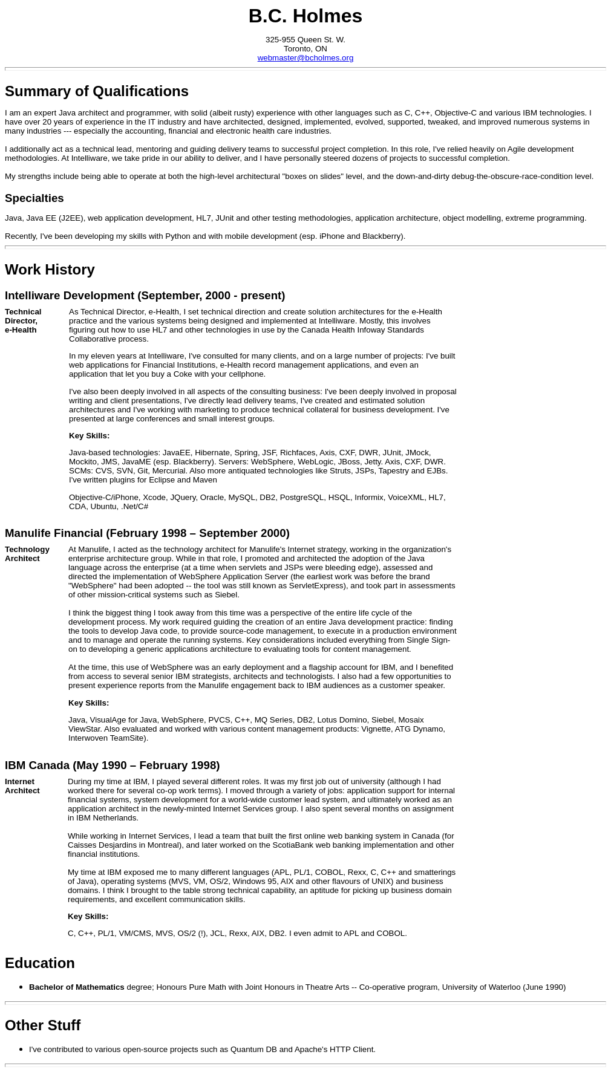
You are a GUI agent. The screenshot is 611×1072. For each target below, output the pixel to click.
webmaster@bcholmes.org (306, 57)
